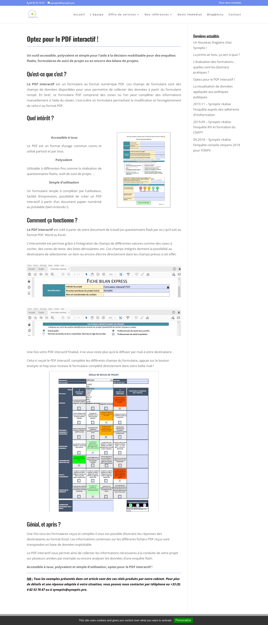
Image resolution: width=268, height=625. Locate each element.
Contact (235, 14)
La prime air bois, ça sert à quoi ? (216, 54)
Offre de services (122, 14)
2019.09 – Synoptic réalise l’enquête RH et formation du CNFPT (214, 127)
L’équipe (97, 14)
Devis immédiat (190, 14)
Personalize (183, 620)
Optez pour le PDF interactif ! (214, 79)
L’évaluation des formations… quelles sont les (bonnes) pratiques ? (214, 67)
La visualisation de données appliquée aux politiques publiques (213, 91)
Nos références (157, 14)
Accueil (79, 14)
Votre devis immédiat (230, 3)
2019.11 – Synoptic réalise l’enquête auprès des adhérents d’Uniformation (216, 109)
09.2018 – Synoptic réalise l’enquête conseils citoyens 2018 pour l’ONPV (216, 144)
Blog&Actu (215, 14)
